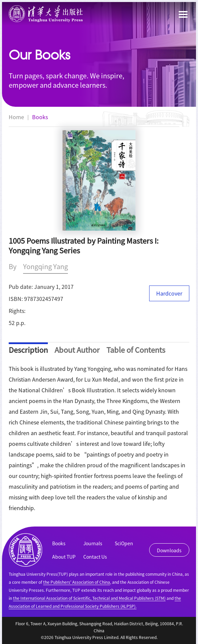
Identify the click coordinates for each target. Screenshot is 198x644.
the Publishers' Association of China (76, 582)
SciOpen (124, 543)
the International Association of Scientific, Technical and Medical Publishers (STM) (89, 598)
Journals (92, 543)
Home (16, 116)
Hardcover (169, 293)
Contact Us (95, 556)
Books (40, 116)
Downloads (169, 550)
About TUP (64, 556)
